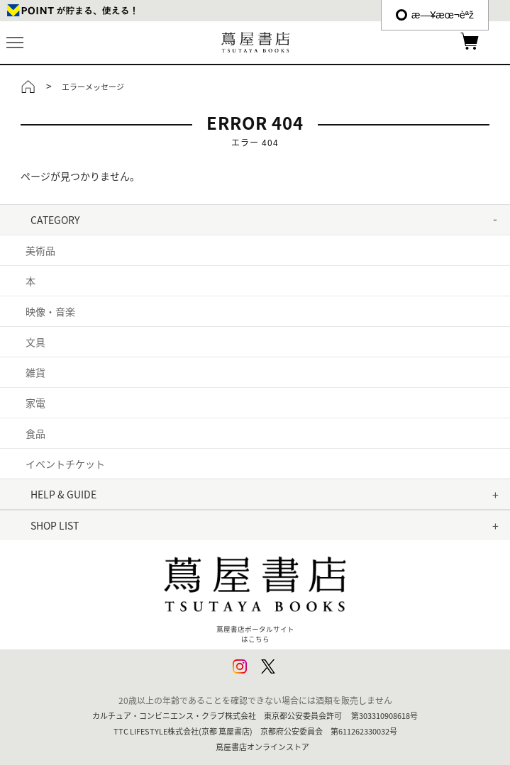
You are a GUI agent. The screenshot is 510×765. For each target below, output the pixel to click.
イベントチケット (65, 464)
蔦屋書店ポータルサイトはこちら (255, 594)
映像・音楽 (50, 311)
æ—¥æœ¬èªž (435, 15)
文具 (35, 342)
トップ (28, 86)
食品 (35, 433)
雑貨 (35, 372)
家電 (35, 403)
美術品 (40, 250)
